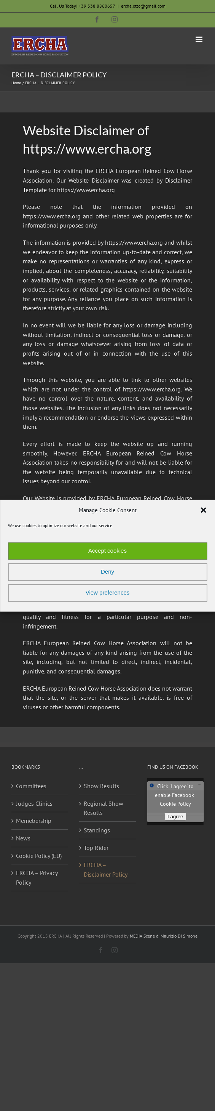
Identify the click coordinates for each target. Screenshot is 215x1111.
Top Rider (96, 847)
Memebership (33, 820)
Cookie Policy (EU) (39, 855)
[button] (203, 510)
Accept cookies (107, 551)
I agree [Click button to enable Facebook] (175, 816)
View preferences (108, 593)
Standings (97, 830)
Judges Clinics (34, 803)
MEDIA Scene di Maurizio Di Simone (163, 936)
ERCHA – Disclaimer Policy (105, 869)
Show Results (101, 786)
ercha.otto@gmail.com (143, 6)
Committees (31, 786)
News (23, 838)
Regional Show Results (103, 808)
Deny (107, 572)
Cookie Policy (175, 803)
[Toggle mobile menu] (200, 39)
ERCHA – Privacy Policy (36, 877)
